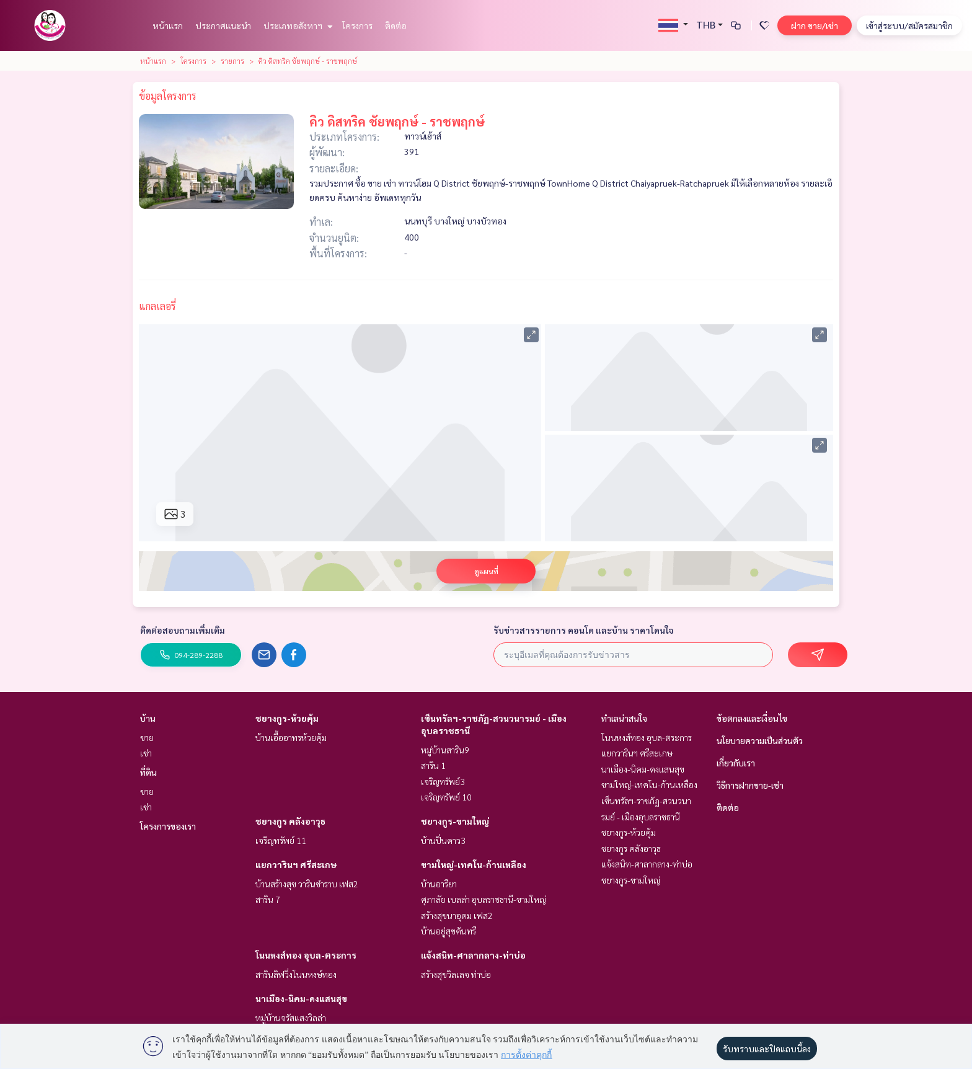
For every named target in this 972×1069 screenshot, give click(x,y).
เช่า (146, 752)
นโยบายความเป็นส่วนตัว (760, 740)
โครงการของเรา (168, 826)
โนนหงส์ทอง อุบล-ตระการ (305, 954)
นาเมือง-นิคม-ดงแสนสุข (301, 998)
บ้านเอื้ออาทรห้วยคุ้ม (291, 737)
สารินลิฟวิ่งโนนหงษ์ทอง (296, 974)
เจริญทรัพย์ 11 (280, 840)
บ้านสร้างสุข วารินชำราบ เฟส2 (306, 883)
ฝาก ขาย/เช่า (814, 25)
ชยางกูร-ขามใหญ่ (455, 821)
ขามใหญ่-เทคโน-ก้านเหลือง (473, 864)
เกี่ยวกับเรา (736, 762)
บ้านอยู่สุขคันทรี (448, 930)
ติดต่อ (396, 25)
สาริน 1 (433, 765)
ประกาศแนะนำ (223, 25)
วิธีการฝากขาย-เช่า (750, 785)
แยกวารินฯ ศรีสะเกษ (296, 864)
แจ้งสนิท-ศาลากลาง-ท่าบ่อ (473, 954)
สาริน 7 (267, 899)
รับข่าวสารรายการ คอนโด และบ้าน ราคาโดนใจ (583, 630)
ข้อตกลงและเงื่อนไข (752, 718)
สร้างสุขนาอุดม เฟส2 (457, 915)
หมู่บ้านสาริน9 (445, 749)
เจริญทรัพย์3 (443, 781)
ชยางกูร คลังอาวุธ (290, 821)
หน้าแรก (167, 25)
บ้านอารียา (439, 883)
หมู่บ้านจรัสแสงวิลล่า (290, 1017)
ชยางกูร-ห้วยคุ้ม (287, 718)
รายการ (232, 61)
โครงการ (357, 25)
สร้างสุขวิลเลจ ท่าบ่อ (456, 974)
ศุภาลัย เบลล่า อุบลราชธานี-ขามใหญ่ (483, 899)
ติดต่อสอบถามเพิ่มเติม (182, 630)
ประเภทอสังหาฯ (296, 25)
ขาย (147, 737)
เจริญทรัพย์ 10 (446, 796)
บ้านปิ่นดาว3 (443, 840)
